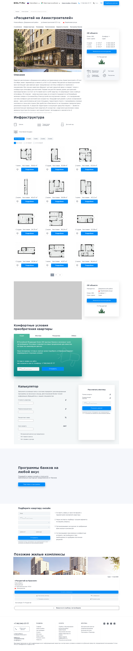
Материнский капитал (87, 626)
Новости (38, 639)
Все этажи (19, 142)
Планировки (40, 27)
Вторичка (74, 3)
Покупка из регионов (65, 640)
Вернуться (67, 608)
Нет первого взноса (27, 436)
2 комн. (43, 138)
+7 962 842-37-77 (85, 3)
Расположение (50, 27)
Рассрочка (56, 335)
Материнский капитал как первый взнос (33, 434)
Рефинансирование (87, 628)
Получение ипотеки (65, 631)
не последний (39, 142)
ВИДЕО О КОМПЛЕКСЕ (75, 71)
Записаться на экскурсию (102, 51)
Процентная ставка (24, 417)
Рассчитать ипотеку (43, 595)
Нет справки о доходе (27, 439)
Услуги (38, 632)
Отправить (53, 369)
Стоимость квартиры (24, 400)
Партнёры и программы (31, 484)
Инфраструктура (29, 27)
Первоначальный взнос (25, 408)
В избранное (17, 169)
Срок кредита (22, 426)
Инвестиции (39, 636)
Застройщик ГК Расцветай (23, 602)
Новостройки (25, 11)
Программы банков (76, 27)
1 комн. (36, 138)
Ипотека (38, 335)
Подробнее (29, 169)
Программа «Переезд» (88, 632)
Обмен (73, 335)
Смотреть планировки (66, 592)
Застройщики (40, 630)
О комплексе (18, 27)
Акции (22, 335)
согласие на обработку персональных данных (97, 413)
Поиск (96, 3)
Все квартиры (19, 138)
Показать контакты (43, 599)
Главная (17, 11)
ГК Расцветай (102, 57)
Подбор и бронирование (66, 626)
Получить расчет (97, 408)
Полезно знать (40, 637)
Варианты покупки (62, 27)
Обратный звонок (20, 629)
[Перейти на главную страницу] (19, 3)
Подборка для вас (111, 3)
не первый (29, 142)
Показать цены (96, 599)
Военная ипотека (86, 630)
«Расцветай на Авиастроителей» (38, 11)
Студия (29, 138)
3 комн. (50, 138)
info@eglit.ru (17, 640)
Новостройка (66, 3)
